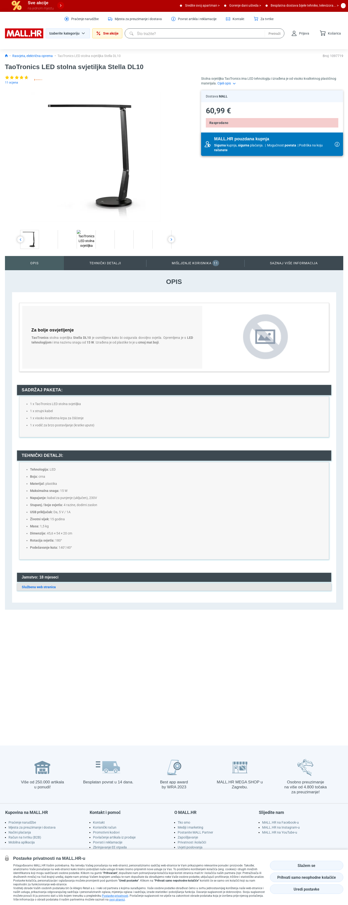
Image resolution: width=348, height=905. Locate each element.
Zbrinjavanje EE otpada (110, 847)
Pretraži (275, 33)
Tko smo (184, 822)
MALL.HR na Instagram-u (281, 827)
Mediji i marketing (190, 827)
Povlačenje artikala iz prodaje (114, 837)
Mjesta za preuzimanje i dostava (32, 827)
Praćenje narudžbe (22, 822)
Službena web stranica (39, 587)
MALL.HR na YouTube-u (279, 832)
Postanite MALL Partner (195, 832)
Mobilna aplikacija (22, 842)
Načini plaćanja (20, 832)
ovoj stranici (117, 899)
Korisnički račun (104, 827)
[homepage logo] (24, 37)
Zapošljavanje (188, 837)
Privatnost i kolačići (192, 842)
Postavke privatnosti (115, 895)
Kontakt (99, 822)
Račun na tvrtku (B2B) (25, 837)
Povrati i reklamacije (107, 842)
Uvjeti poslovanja (190, 847)
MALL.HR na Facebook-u (280, 822)
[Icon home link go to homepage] (6, 56)
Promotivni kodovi (106, 832)
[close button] (343, 5)
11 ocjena (11, 82)
